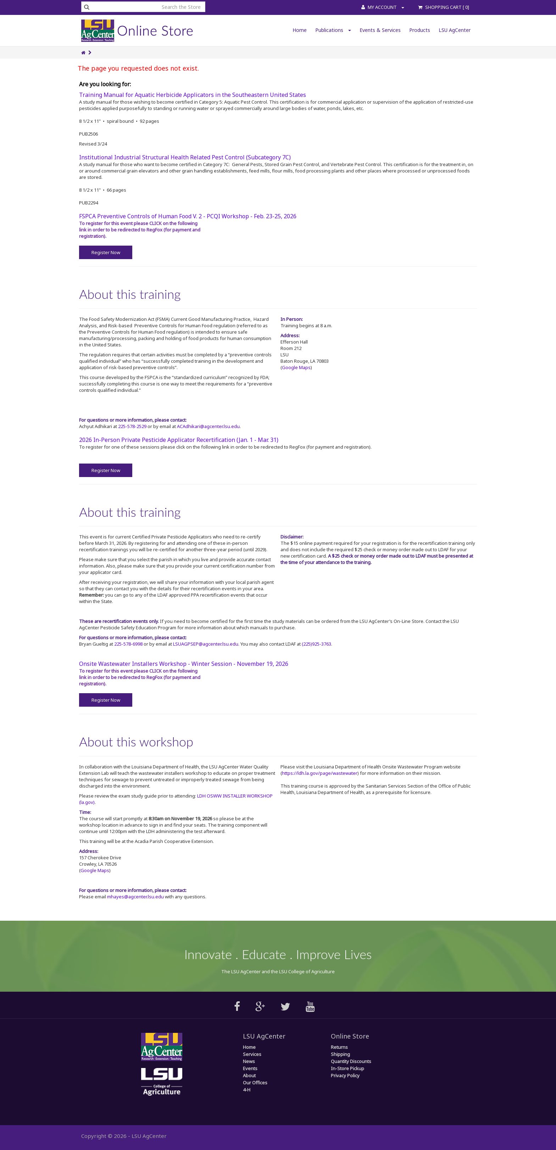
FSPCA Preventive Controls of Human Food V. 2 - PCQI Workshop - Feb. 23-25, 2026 (187, 216)
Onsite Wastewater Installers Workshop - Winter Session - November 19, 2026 (183, 664)
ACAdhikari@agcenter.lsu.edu (208, 426)
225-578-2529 (132, 426)
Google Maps (296, 367)
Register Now (105, 252)
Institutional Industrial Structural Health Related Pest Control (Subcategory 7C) (185, 157)
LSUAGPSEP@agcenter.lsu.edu (205, 644)
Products (419, 30)
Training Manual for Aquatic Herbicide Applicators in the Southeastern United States (192, 95)
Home (300, 30)
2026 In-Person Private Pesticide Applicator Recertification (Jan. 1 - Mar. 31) (178, 440)
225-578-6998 (128, 644)
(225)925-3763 (316, 644)
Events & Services (380, 30)
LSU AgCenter (455, 30)
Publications (333, 30)
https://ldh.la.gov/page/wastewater (319, 773)
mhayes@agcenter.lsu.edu (135, 896)
